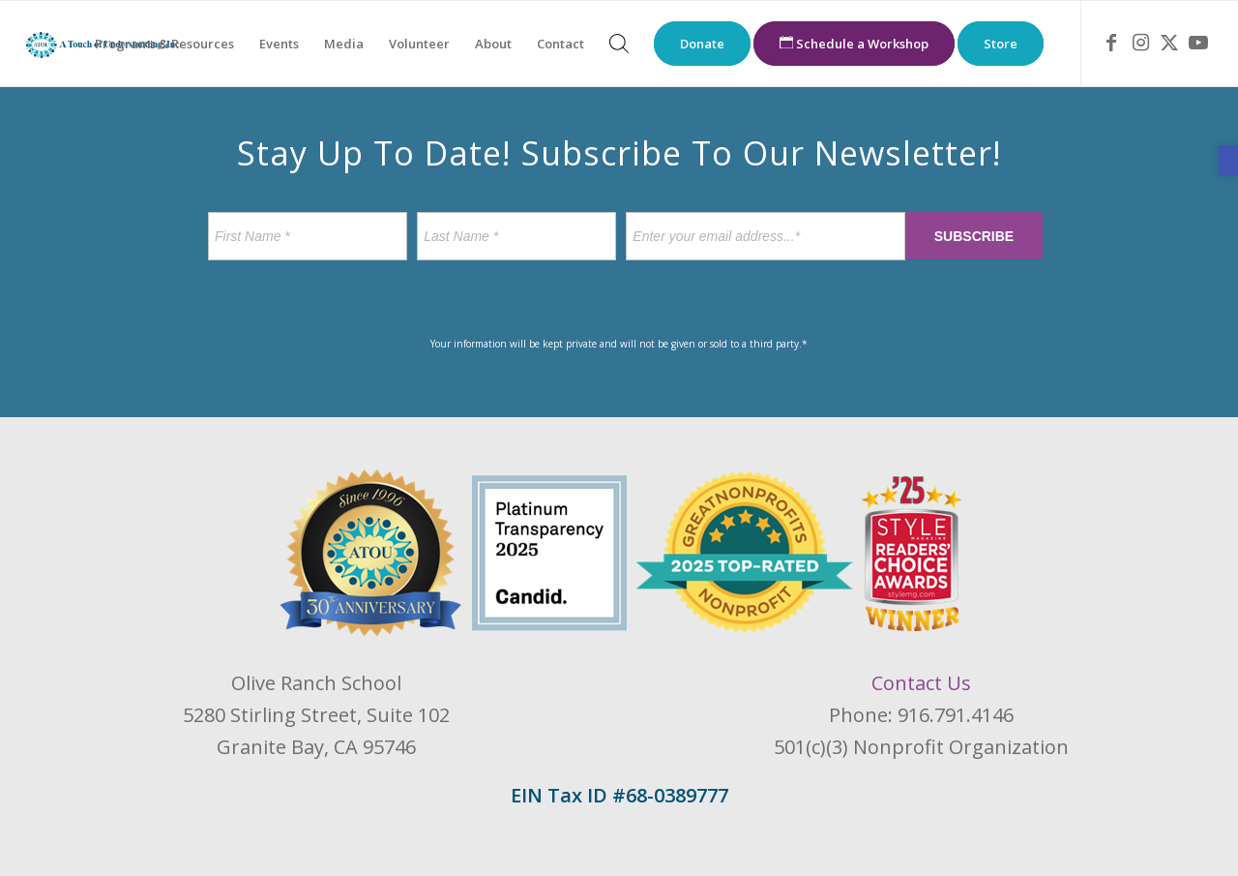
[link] (1228, 160)
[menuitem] (164, 43)
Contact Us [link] (921, 683)
